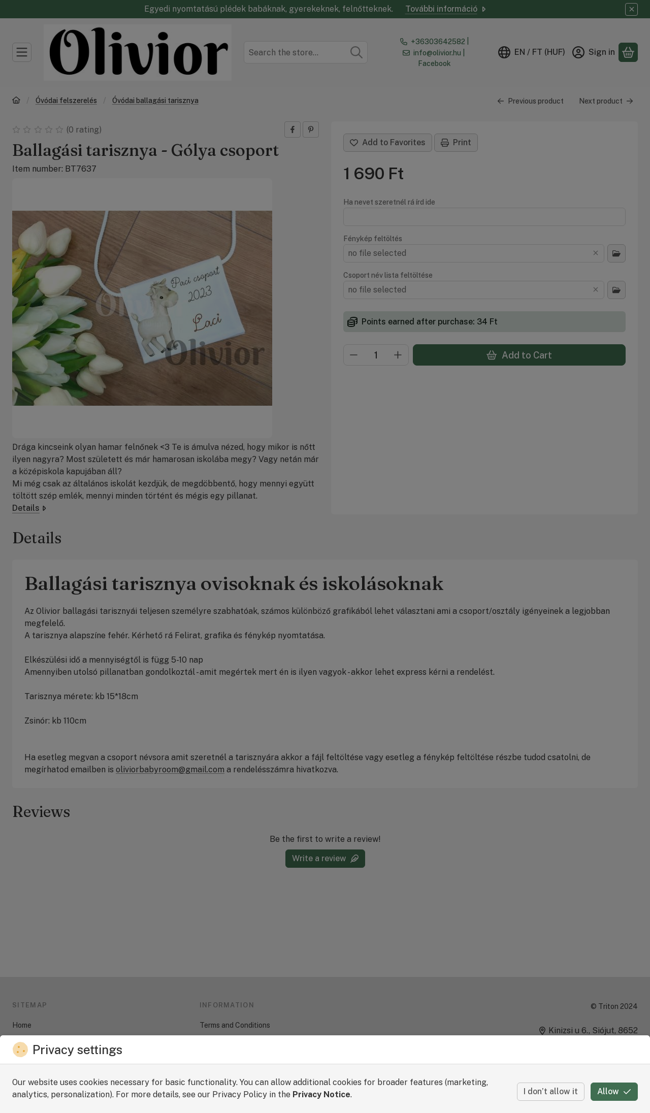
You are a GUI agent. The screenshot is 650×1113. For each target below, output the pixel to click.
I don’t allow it (551, 1091)
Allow (614, 1091)
